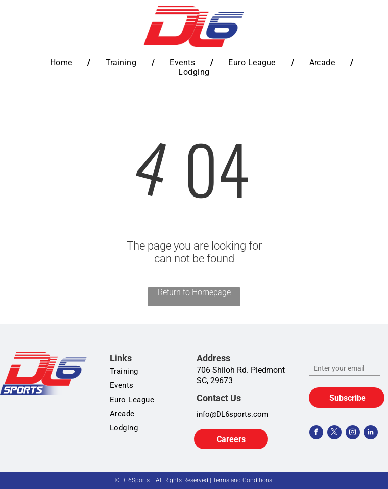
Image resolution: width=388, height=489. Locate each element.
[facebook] (316, 433)
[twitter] (334, 433)
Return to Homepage (194, 292)
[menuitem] (62, 62)
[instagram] (353, 433)
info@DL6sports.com (232, 414)
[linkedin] (371, 433)
